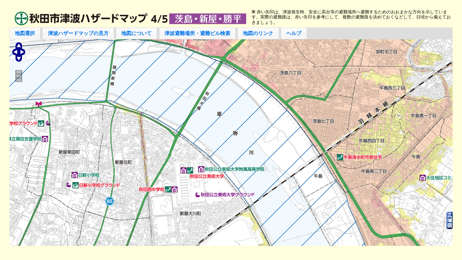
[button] (25, 33)
